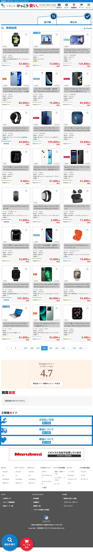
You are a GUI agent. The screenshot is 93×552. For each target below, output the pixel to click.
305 (63, 348)
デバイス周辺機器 (59, 468)
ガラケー (44, 472)
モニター (84, 472)
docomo (5, 472)
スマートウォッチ (47, 482)
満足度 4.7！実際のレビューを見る (46, 383)
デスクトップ (72, 479)
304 (56, 348)
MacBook (71, 475)
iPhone (3, 468)
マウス (83, 475)
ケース (57, 484)
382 (80, 348)
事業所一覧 (37, 506)
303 (50, 348)
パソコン (69, 468)
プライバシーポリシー (71, 502)
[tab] (47, 19)
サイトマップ (68, 506)
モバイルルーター (47, 476)
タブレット (31, 468)
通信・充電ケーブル (60, 473)
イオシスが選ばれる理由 (41, 510)
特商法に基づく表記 (70, 498)
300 (31, 348)
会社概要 (36, 498)
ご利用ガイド (7, 498)
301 (38, 348)
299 (25, 348)
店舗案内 (36, 502)
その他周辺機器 (85, 468)
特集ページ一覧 (8, 506)
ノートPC (71, 472)
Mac (69, 483)
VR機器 (44, 488)
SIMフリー (6, 483)
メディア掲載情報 (9, 502)
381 (74, 348)
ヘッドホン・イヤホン (60, 479)
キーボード (84, 479)
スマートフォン (19, 468)
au (3, 475)
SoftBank (6, 479)
